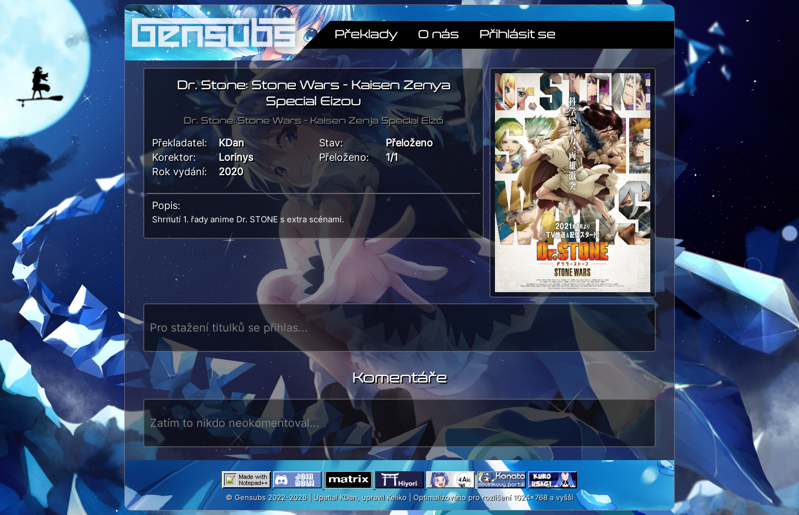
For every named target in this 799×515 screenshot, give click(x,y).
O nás (438, 33)
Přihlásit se (517, 33)
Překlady (366, 33)
